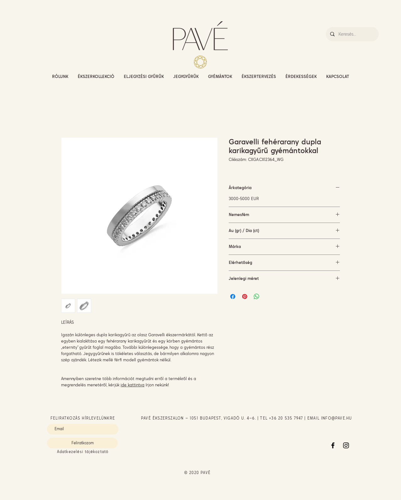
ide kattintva (132, 384)
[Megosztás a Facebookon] (233, 296)
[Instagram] (346, 445)
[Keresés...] (352, 34)
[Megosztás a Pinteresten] (244, 296)
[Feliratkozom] (82, 443)
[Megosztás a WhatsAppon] (256, 296)
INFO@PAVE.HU (336, 418)
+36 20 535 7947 (286, 418)
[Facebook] (333, 445)
